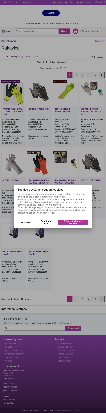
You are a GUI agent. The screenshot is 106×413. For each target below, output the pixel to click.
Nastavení (26, 222)
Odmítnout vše (46, 222)
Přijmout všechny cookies (73, 222)
